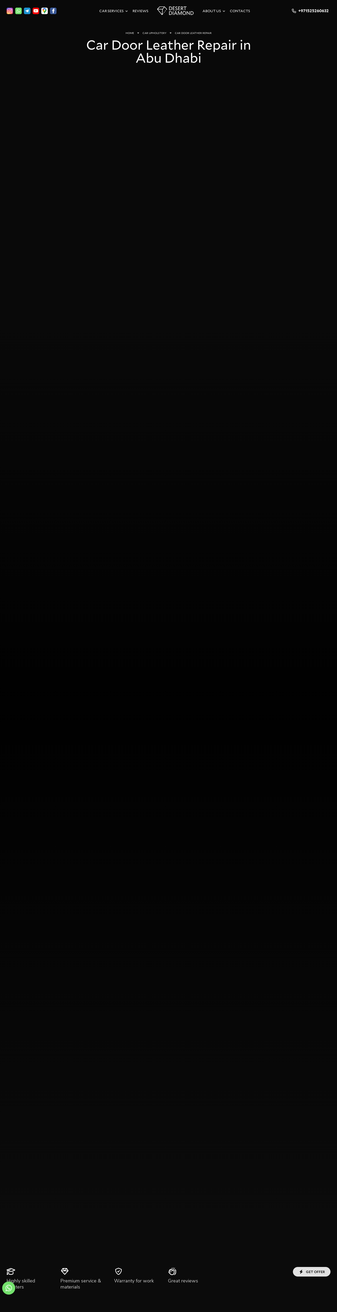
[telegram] (27, 11)
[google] (44, 11)
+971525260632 (310, 11)
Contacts (240, 10)
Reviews (140, 10)
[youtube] (36, 11)
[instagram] (10, 11)
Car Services (111, 11)
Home (130, 33)
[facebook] (53, 11)
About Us (212, 11)
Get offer (312, 1271)
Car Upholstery (154, 33)
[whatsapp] (18, 11)
